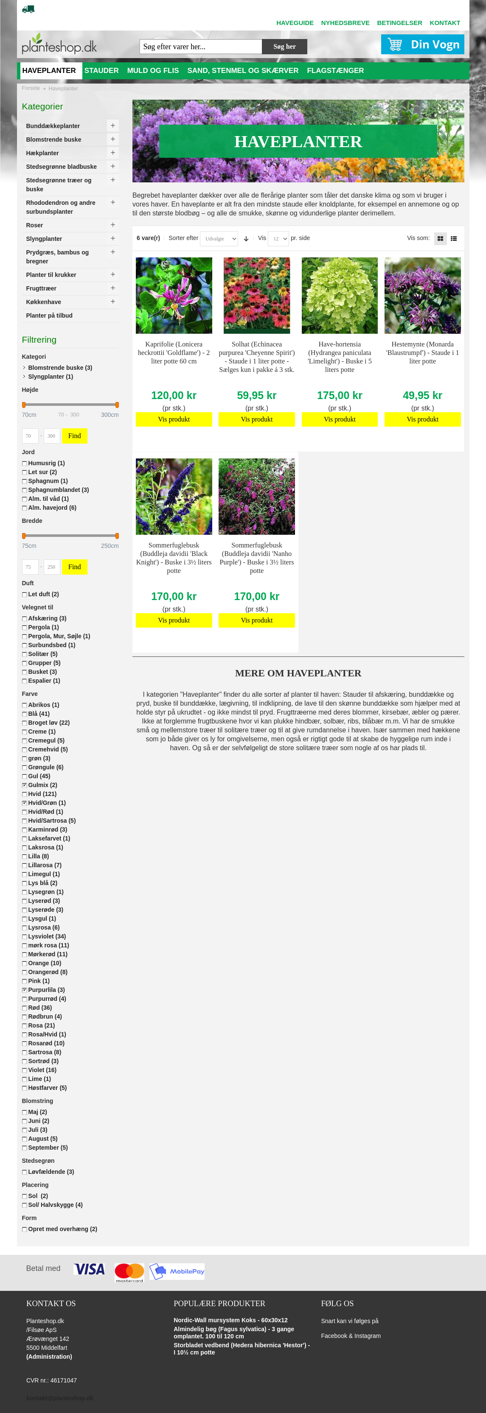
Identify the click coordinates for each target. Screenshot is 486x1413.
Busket (42, 671)
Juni (39, 1120)
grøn (39, 758)
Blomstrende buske (60, 367)
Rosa (41, 1025)
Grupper (44, 662)
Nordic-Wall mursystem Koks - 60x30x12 (231, 1320)
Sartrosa (45, 1052)
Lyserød (44, 900)
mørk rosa (49, 945)
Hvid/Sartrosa (52, 820)
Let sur (42, 472)
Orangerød (48, 972)
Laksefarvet (49, 838)
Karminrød (47, 829)
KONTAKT (445, 22)
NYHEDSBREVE (345, 22)
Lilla (38, 856)
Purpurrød (47, 998)
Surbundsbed (52, 645)
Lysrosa (44, 927)
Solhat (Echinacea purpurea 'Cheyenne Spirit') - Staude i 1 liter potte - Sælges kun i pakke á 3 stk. (257, 357)
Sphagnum (48, 481)
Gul (39, 776)
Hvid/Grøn (47, 802)
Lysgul (42, 918)
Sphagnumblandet (58, 489)
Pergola (43, 627)
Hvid (42, 793)
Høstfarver (47, 1087)
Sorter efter (183, 238)
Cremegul (46, 740)
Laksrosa (46, 847)
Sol (38, 1195)
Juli (38, 1129)
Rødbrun (45, 1016)
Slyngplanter (50, 376)
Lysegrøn (46, 891)
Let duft (43, 594)
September (48, 1147)
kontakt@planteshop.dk (59, 1398)
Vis (262, 238)
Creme (42, 731)
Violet (42, 1070)
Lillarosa (45, 865)
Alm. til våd (48, 498)
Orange (45, 963)
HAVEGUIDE (295, 22)
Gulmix (42, 785)
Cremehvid (48, 749)
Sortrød (43, 1061)
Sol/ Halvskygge (55, 1204)
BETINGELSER (399, 22)
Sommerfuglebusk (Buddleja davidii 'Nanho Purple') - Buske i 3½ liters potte (256, 558)
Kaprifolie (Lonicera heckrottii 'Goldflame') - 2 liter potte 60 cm (174, 352)
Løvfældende (51, 1171)
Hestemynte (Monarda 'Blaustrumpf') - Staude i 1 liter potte (422, 352)
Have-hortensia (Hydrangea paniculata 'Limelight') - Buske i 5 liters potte (340, 357)
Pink (39, 980)
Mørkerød (48, 954)
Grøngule (46, 767)
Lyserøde (46, 909)
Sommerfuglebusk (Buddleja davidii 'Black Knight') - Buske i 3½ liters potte (174, 558)
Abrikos (43, 704)
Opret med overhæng (63, 1229)
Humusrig (46, 463)
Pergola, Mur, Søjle (59, 636)
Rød (40, 1007)
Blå (39, 713)
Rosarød (46, 1043)
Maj (37, 1112)
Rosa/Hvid (47, 1034)
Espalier (44, 680)
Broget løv (49, 722)
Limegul (44, 874)
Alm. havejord (52, 507)
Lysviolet (47, 936)
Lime (39, 1078)
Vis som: (418, 238)
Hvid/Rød (45, 811)
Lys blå (43, 883)
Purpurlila (46, 989)
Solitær (43, 654)
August (43, 1138)
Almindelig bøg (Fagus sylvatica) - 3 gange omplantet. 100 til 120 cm (234, 1333)
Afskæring (47, 618)
